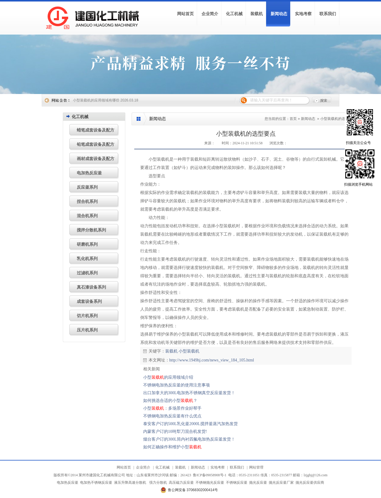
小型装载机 (189, 351)
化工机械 (162, 467)
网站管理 (256, 467)
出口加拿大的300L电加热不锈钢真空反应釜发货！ (189, 393)
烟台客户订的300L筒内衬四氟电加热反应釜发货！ (189, 439)
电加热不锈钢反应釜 (96, 482)
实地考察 (217, 467)
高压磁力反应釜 (181, 482)
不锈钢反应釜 (236, 482)
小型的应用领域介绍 (168, 377)
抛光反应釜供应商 (310, 482)
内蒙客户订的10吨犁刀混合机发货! (175, 431)
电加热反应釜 (67, 482)
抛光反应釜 (258, 482)
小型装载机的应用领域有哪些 (96, 100)
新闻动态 (308, 119)
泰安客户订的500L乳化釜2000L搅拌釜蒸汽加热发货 (190, 424)
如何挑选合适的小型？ (170, 400)
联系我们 (237, 467)
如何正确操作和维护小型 (172, 447)
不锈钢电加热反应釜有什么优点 (172, 416)
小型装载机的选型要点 (338, 119)
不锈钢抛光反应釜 (210, 482)
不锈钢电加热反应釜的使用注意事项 (176, 385)
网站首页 (124, 467)
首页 (293, 119)
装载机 (171, 351)
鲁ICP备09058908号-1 (210, 475)
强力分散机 (158, 482)
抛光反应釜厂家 (281, 482)
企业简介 (143, 467)
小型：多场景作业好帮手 (172, 408)
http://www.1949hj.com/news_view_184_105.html (211, 360)
